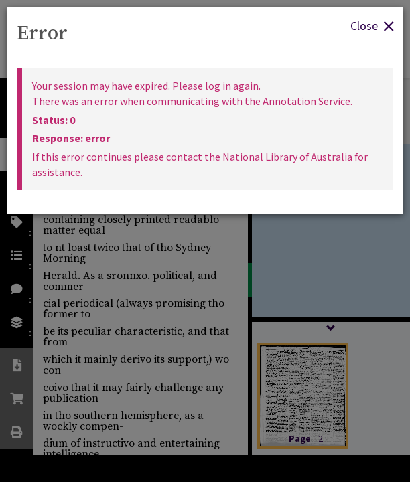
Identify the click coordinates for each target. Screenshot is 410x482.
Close (371, 25)
